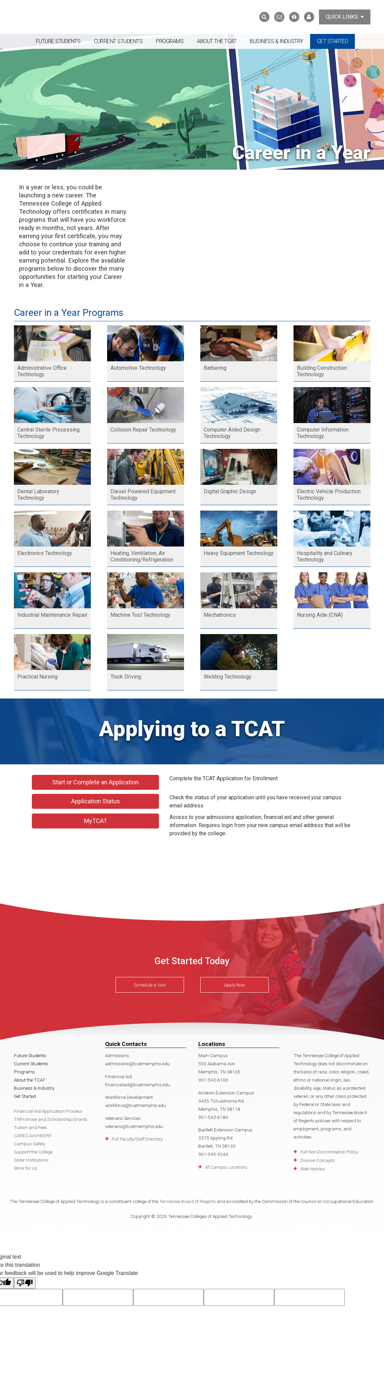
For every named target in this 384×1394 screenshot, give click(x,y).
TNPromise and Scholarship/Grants (50, 1119)
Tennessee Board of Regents (187, 1201)
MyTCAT (95, 820)
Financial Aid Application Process (48, 1111)
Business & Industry (276, 41)
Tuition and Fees (30, 1127)
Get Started (332, 41)
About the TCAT (216, 41)
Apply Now (234, 985)
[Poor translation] (25, 1283)
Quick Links (345, 17)
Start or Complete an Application (95, 782)
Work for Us (25, 1168)
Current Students (118, 41)
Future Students (58, 41)
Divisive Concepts (317, 1160)
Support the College (33, 1151)
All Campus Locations (226, 1167)
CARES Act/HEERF (33, 1135)
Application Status (95, 801)
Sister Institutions (31, 1160)
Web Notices (312, 1168)
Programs (169, 41)
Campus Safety (29, 1143)
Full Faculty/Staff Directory (137, 1139)
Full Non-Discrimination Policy (329, 1151)
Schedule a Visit (150, 985)
